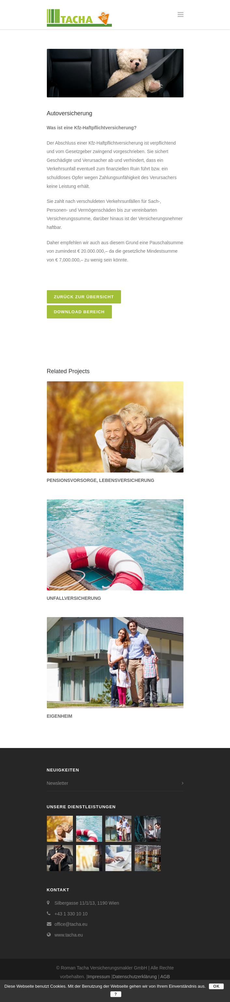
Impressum (99, 976)
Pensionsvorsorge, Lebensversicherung (101, 480)
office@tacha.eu (71, 924)
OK (216, 986)
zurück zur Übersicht (84, 296)
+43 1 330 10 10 (71, 913)
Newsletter (57, 783)
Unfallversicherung (74, 598)
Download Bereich (79, 311)
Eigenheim (60, 716)
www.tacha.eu (69, 935)
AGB (165, 976)
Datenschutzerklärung (135, 976)
